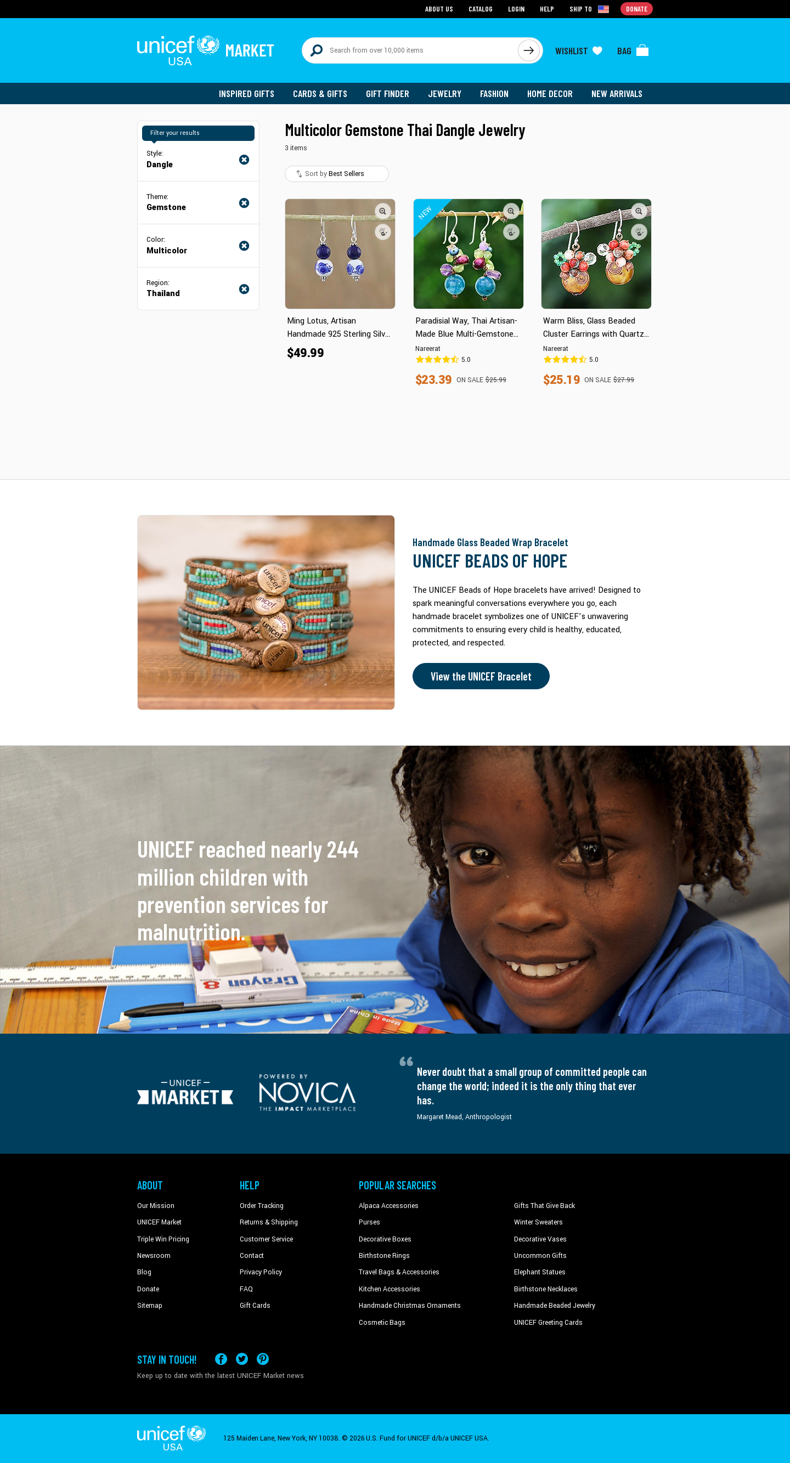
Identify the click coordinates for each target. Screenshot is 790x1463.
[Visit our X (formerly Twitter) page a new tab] (242, 1359)
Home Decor (550, 93)
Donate (148, 1289)
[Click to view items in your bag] (633, 50)
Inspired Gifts (246, 93)
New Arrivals (616, 93)
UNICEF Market (159, 1222)
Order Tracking (262, 1206)
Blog (144, 1272)
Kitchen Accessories (389, 1289)
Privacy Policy (261, 1272)
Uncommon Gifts (540, 1256)
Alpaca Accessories (389, 1206)
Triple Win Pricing (163, 1239)
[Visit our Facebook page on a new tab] (221, 1359)
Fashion (494, 93)
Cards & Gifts (320, 93)
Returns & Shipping (269, 1222)
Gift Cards (255, 1306)
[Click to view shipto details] (590, 8)
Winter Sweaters (538, 1222)
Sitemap (149, 1306)
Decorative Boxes (385, 1239)
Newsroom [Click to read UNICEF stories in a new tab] (154, 1256)
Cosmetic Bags (382, 1323)
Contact (252, 1256)
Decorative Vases (540, 1239)
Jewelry (444, 93)
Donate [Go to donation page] (636, 8)
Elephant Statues (540, 1272)
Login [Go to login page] (516, 8)
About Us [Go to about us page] (439, 8)
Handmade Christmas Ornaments (410, 1306)
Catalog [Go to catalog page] (481, 8)
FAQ (246, 1289)
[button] (383, 211)
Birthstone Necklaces (546, 1289)
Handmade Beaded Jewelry (554, 1306)
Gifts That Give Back (544, 1206)
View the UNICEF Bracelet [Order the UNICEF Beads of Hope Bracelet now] (481, 676)
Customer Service (266, 1239)
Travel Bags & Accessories (399, 1272)
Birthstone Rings (384, 1256)
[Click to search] (529, 50)
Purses (369, 1222)
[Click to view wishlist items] (579, 50)
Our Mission (155, 1206)
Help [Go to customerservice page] (547, 8)
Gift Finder (387, 93)
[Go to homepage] (205, 50)
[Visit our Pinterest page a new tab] (262, 1359)
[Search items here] (410, 50)
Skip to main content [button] (395, 0)
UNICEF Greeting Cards (548, 1323)
